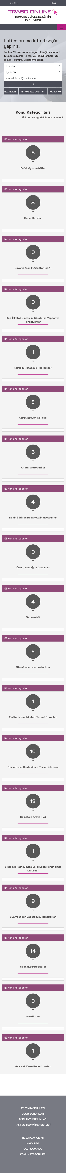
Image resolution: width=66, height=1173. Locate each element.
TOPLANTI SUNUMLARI (33, 1163)
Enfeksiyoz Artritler (32, 95)
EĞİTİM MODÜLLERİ (33, 1152)
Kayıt (54, 3)
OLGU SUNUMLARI (33, 1158)
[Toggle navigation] (61, 27)
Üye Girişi (14, 3)
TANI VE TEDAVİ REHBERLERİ (33, 1169)
